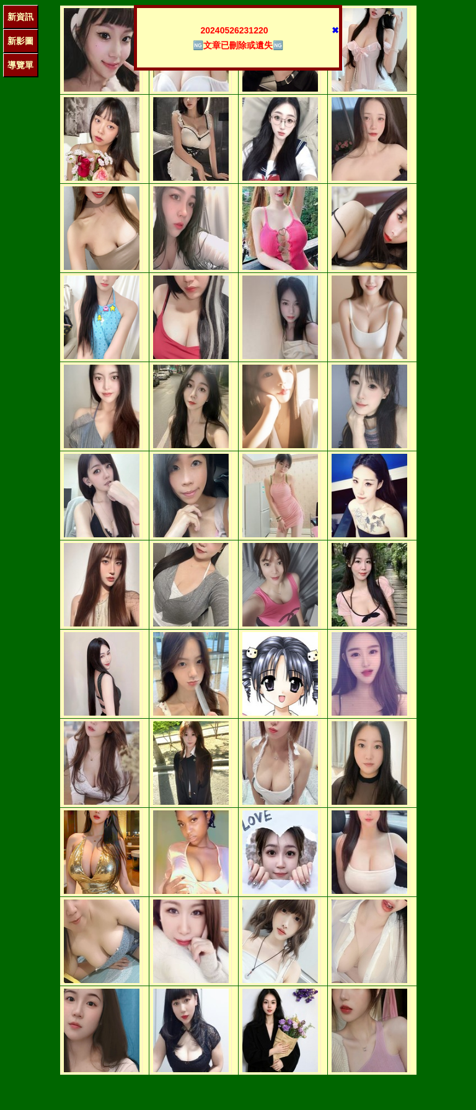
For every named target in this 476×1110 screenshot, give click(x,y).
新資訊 (20, 17)
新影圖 (20, 41)
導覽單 (20, 65)
